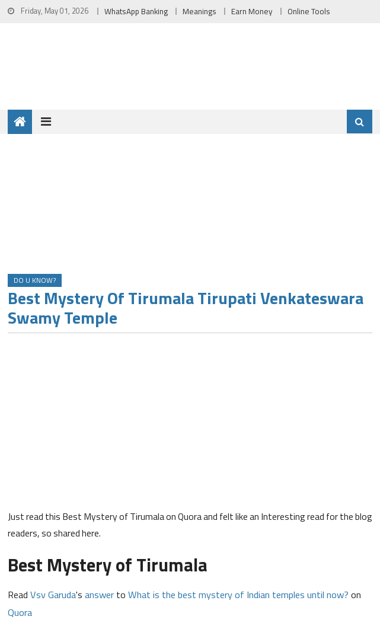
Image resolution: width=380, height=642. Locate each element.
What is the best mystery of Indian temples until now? (238, 594)
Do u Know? (35, 280)
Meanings (199, 11)
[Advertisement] (190, 425)
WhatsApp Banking (136, 11)
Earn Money (252, 11)
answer (99, 594)
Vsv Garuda (53, 594)
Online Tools (309, 11)
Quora (20, 612)
